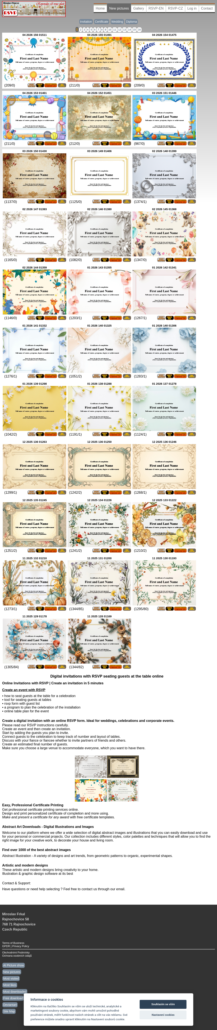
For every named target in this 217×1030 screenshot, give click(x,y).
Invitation (86, 21)
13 (124, 29)
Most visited (11, 978)
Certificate (101, 21)
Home (100, 8)
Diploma (131, 21)
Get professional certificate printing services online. (40, 809)
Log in (192, 8)
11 (114, 29)
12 (119, 29)
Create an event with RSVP (23, 690)
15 (134, 29)
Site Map (9, 1011)
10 (109, 29)
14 (129, 29)
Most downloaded (14, 991)
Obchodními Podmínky (15, 952)
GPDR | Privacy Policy (15, 946)
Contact (207, 8)
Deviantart (10, 1004)
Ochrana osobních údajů (17, 955)
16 (139, 29)
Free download (13, 998)
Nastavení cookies (163, 1014)
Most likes (9, 985)
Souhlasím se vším (163, 1004)
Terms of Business (13, 943)
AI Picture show (13, 965)
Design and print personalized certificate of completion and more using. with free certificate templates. (58, 815)
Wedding (117, 21)
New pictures (119, 8)
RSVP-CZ (175, 8)
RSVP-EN (156, 8)
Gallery (138, 8)
